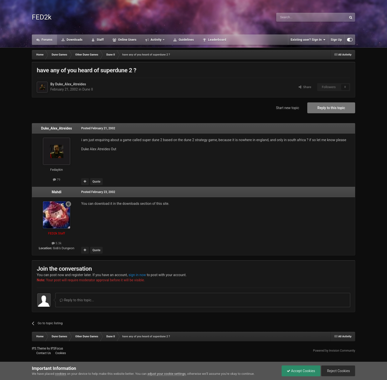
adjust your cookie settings (166, 374)
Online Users (126, 39)
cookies (60, 374)
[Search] (299, 17)
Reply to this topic (331, 108)
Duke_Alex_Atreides (70, 84)
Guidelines (186, 39)
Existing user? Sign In (308, 40)
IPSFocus (57, 348)
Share (305, 87)
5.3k (57, 243)
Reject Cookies (338, 371)
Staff (100, 39)
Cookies (60, 353)
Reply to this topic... (77, 300)
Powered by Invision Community (334, 350)
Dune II (87, 89)
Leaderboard (216, 39)
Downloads (74, 39)
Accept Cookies (301, 371)
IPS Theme (39, 348)
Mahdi (56, 192)
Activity (156, 39)
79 (56, 179)
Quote (96, 181)
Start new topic (287, 108)
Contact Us (43, 353)
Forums (47, 39)
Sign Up (336, 39)
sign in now (137, 275)
